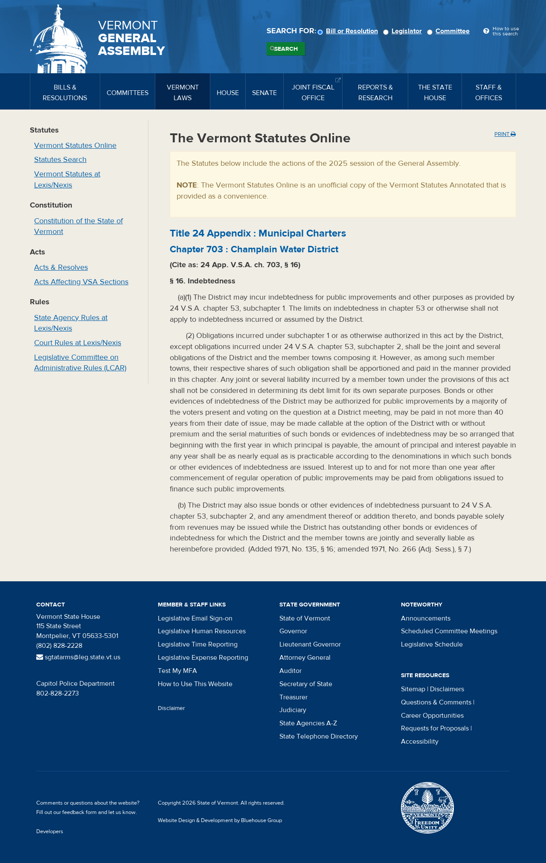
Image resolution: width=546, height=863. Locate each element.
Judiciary (292, 710)
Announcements (425, 618)
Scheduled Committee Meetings (449, 631)
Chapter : (254, 249)
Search (286, 49)
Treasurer (293, 697)
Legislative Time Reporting (198, 644)
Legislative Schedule (432, 644)
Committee (450, 31)
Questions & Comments (436, 702)
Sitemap (413, 689)
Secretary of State (305, 684)
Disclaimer (171, 708)
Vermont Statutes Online (75, 145)
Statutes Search (60, 160)
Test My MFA (177, 671)
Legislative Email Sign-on (195, 618)
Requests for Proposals (435, 728)
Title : (258, 233)
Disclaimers (447, 689)
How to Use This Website (195, 684)
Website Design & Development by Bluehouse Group (220, 820)
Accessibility (420, 741)
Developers (49, 831)
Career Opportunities (432, 715)
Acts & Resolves (61, 267)
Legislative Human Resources (202, 631)
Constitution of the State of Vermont (78, 226)
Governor (293, 631)
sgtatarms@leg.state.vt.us (78, 657)
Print (505, 134)
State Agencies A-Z (308, 723)
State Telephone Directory (318, 736)
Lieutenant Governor (310, 644)
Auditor (290, 671)
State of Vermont (304, 618)
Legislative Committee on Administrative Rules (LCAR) (80, 362)
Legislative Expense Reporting (203, 657)
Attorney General (305, 657)
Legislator (404, 31)
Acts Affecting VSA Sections (81, 282)
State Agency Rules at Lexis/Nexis (70, 323)
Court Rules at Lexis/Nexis (77, 343)
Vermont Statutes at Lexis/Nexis (67, 179)
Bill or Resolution (349, 31)
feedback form (79, 812)
